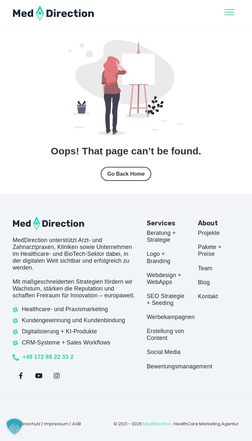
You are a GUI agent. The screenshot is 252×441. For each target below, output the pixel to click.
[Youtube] (39, 376)
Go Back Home (126, 174)
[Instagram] (57, 376)
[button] (14, 426)
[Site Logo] (53, 13)
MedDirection (157, 424)
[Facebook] (20, 376)
